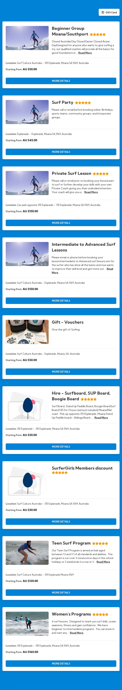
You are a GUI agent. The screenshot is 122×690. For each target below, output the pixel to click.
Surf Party (62, 102)
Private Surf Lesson (71, 173)
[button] (61, 81)
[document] (61, 54)
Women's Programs (71, 614)
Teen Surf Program (71, 543)
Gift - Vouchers (67, 322)
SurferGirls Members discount (82, 468)
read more (85, 52)
